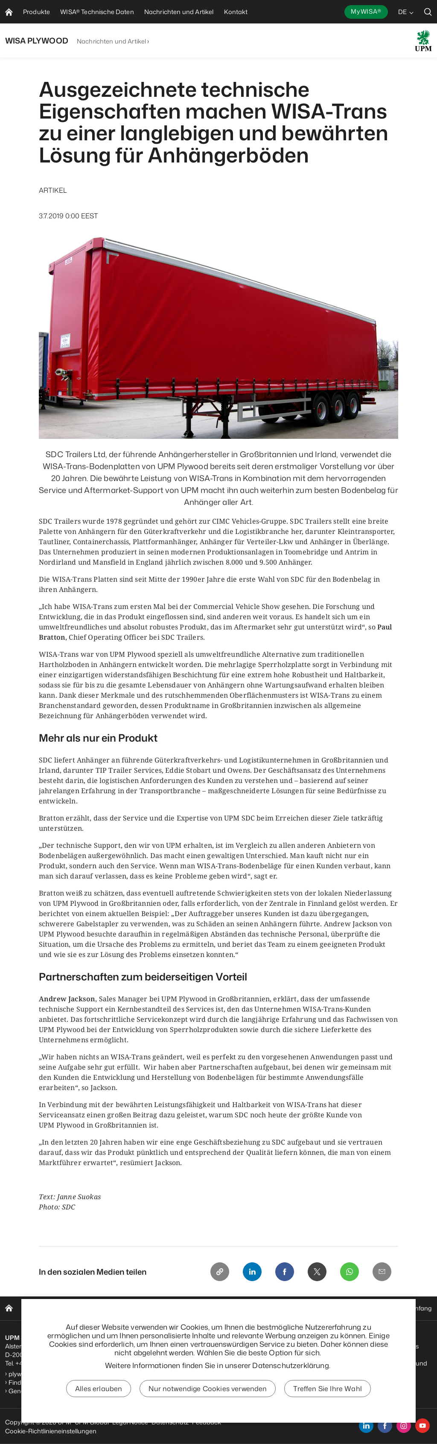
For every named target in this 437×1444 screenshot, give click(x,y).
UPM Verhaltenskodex (259, 1337)
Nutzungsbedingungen (366, 1371)
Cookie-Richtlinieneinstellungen (50, 1431)
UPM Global (92, 1422)
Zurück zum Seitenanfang (394, 1308)
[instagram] (403, 1425)
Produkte (36, 1308)
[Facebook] (284, 1271)
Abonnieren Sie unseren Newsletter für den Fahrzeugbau (153, 1371)
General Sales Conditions (45, 1390)
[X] (317, 1271)
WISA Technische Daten (96, 1308)
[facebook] (385, 1425)
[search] (428, 11)
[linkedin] (366, 1425)
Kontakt (233, 1308)
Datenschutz (170, 1422)
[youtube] (422, 1425)
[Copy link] (219, 1271)
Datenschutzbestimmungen (373, 1363)
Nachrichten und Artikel (111, 41)
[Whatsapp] (349, 1271)
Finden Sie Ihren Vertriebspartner (55, 1382)
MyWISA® (366, 11)
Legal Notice (130, 1422)
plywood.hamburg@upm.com (52, 1373)
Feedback (206, 1422)
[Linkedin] (252, 1271)
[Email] (382, 1271)
